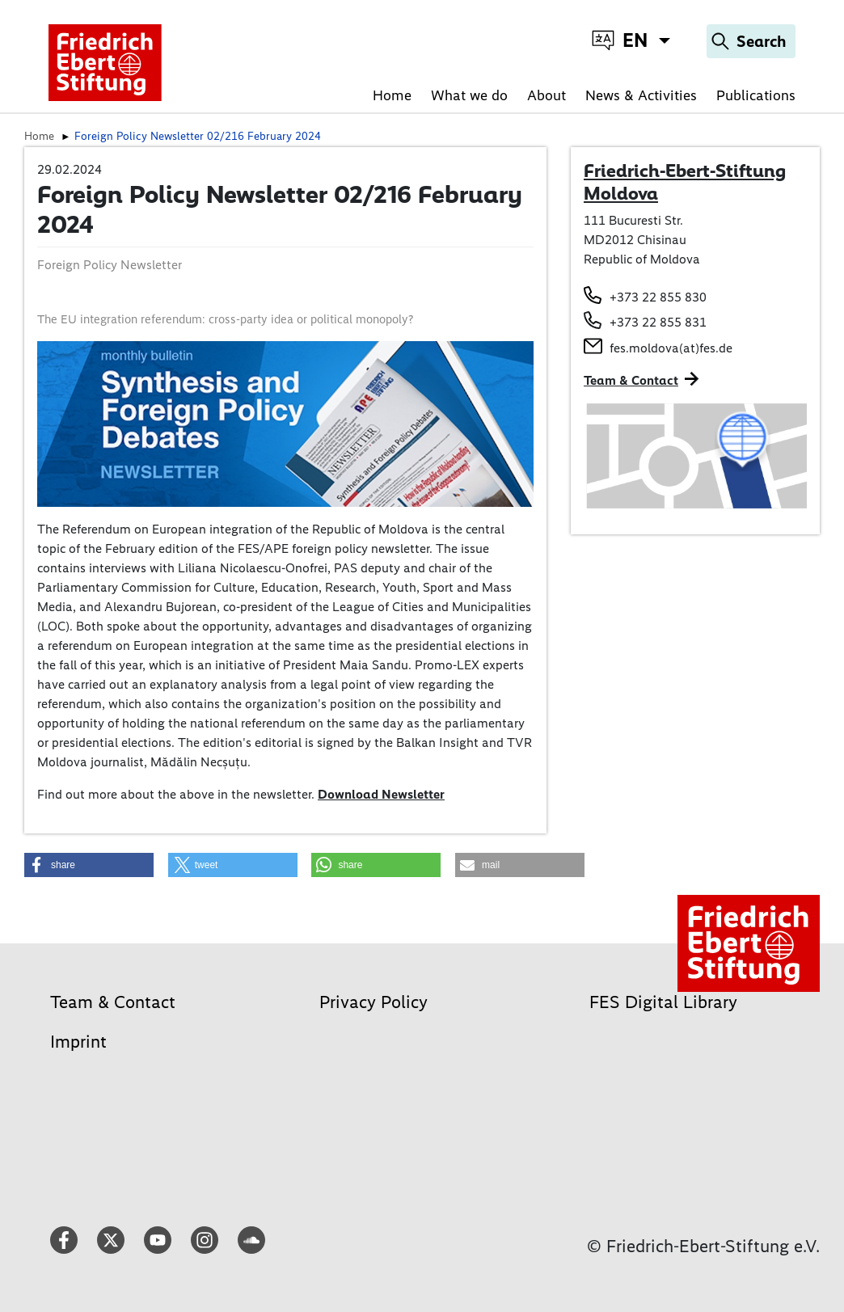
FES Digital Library (663, 1002)
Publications (755, 94)
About (546, 94)
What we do (469, 94)
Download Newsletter (381, 794)
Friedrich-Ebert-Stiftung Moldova (685, 182)
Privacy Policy (373, 1002)
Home (392, 94)
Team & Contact (631, 380)
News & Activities (641, 94)
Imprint (78, 1042)
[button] (89, 865)
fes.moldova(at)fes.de (671, 348)
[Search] (751, 41)
